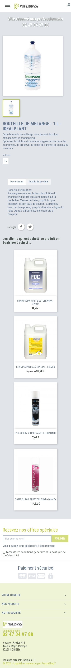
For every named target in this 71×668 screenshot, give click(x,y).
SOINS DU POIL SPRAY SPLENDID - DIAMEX (35, 499)
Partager (21, 226)
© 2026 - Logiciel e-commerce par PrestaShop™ (29, 663)
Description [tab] (16, 181)
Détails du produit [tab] (38, 181)
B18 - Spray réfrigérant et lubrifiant (35, 433)
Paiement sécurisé (35, 568)
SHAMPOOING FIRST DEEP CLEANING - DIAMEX (35, 302)
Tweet (30, 226)
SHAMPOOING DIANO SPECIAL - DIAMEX (35, 367)
